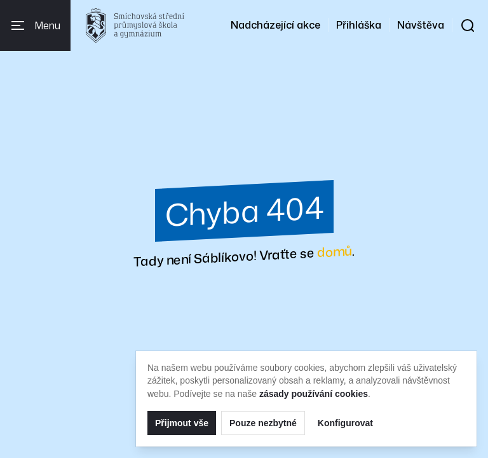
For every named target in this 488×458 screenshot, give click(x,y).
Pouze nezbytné (263, 423)
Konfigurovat (345, 423)
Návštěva (420, 25)
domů (334, 251)
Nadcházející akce (275, 25)
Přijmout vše (181, 423)
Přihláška (358, 25)
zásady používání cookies (313, 394)
